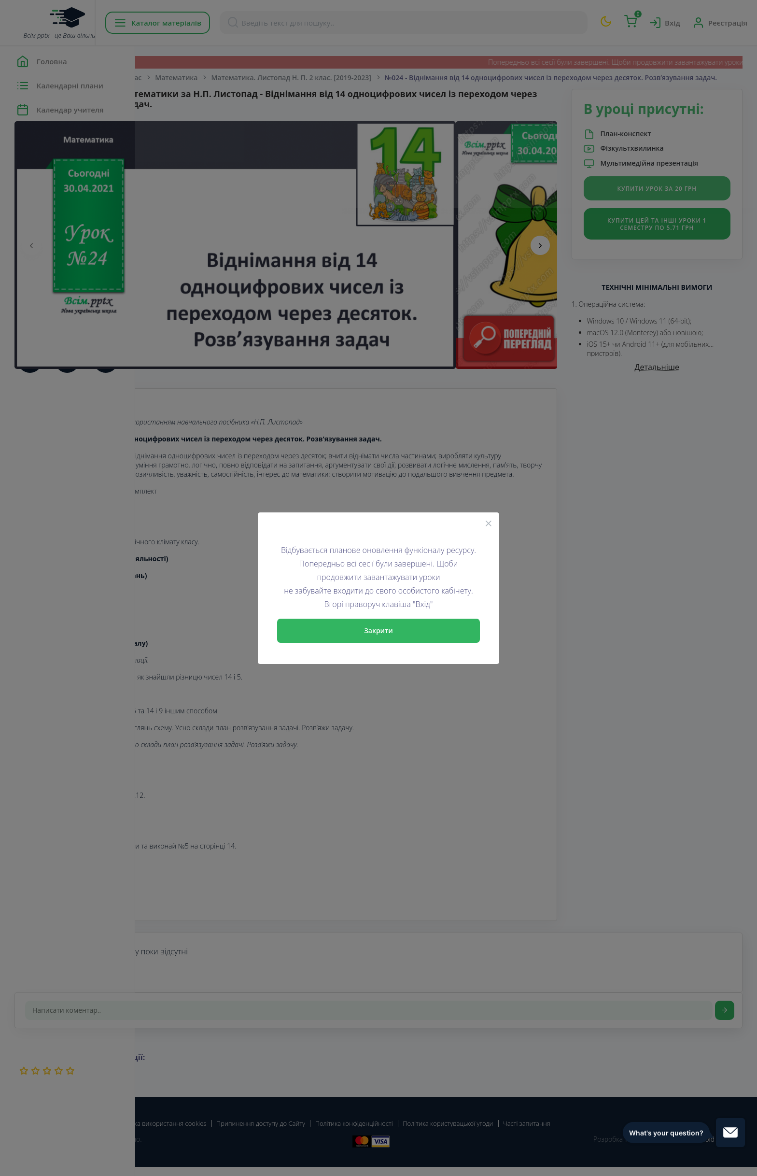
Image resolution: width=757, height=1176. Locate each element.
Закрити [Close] (378, 630)
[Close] (488, 523)
